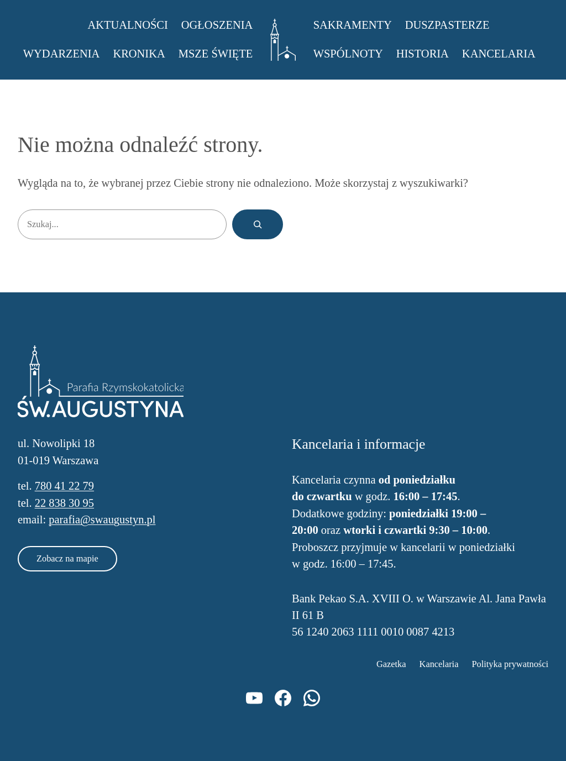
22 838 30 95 (64, 503)
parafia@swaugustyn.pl (102, 519)
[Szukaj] (257, 224)
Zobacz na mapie (67, 558)
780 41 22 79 (64, 486)
